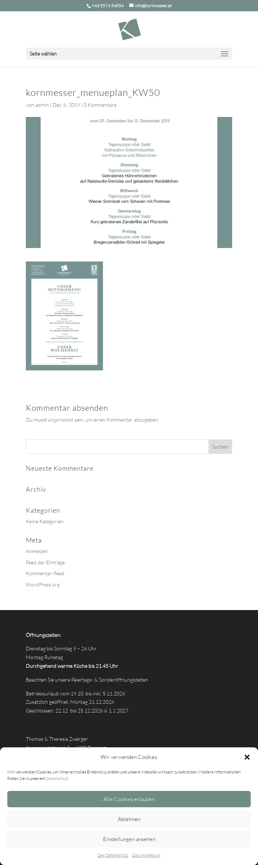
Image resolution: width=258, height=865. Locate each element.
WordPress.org (43, 584)
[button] (247, 757)
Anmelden (37, 551)
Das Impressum (146, 855)
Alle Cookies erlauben (129, 799)
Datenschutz (57, 778)
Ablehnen (129, 819)
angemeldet (61, 420)
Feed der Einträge (45, 562)
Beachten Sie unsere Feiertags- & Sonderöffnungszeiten (87, 680)
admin (42, 105)
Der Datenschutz (113, 855)
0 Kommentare (100, 105)
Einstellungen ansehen (129, 839)
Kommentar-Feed (45, 573)
